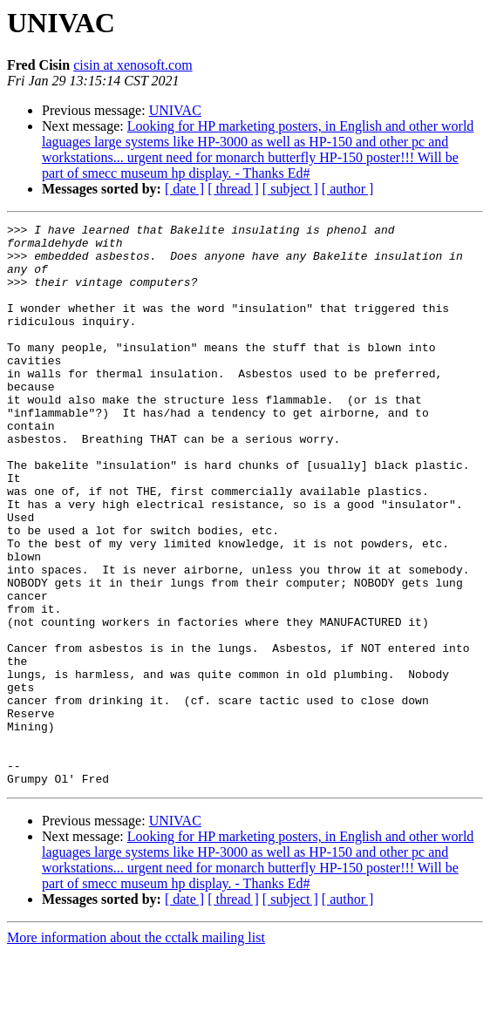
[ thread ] (233, 188)
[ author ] (348, 188)
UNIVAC (175, 110)
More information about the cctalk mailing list (136, 1002)
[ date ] (184, 188)
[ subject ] (290, 188)
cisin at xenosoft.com (132, 65)
